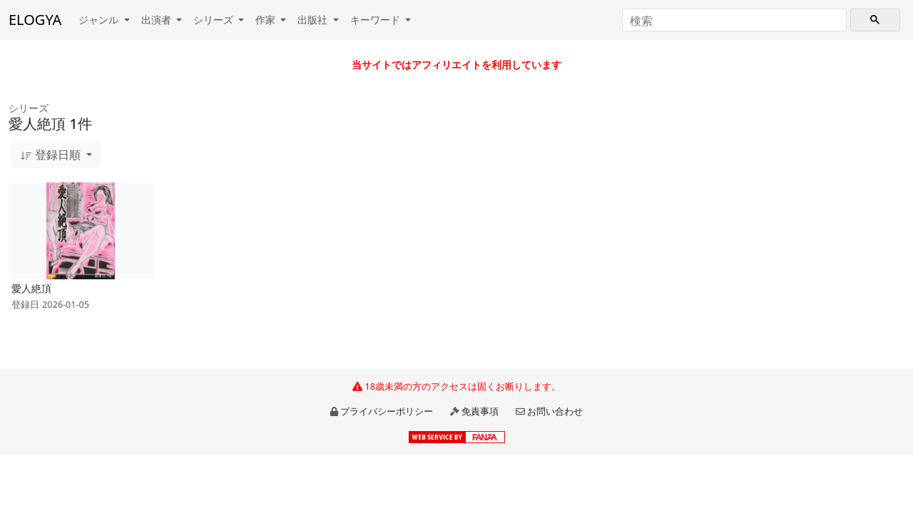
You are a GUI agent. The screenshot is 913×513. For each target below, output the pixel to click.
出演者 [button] (157, 19)
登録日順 (52, 154)
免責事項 (480, 411)
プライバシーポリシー (386, 411)
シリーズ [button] (214, 19)
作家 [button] (266, 19)
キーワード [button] (376, 19)
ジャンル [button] (99, 19)
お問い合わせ (555, 411)
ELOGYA (35, 19)
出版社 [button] (313, 19)
